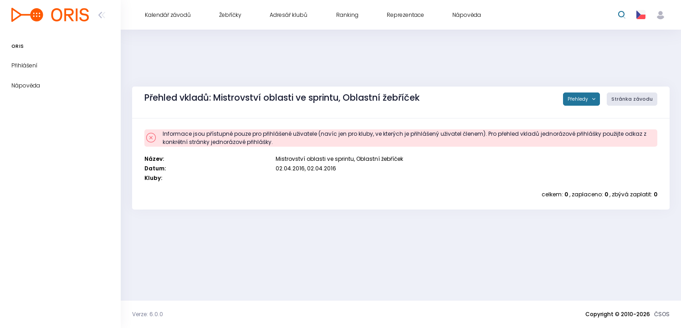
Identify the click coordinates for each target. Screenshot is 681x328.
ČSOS (662, 314)
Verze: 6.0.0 (147, 314)
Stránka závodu (632, 99)
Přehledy (578, 99)
